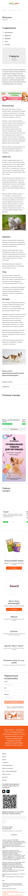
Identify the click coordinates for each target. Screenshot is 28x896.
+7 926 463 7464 (19, 876)
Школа (4, 756)
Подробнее (14, 609)
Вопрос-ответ (6, 774)
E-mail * (6, 681)
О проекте (5, 762)
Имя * (5, 688)
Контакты (5, 777)
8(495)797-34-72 (11, 858)
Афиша (4, 753)
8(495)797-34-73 (20, 858)
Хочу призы (14, 568)
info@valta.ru (16, 859)
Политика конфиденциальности (10, 891)
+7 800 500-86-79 (11, 870)
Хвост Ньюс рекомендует (9, 771)
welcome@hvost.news (11, 871)
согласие (11, 706)
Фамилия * (6, 694)
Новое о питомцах (7, 768)
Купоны (4, 759)
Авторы (4, 780)
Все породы (14, 429)
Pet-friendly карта (7, 765)
